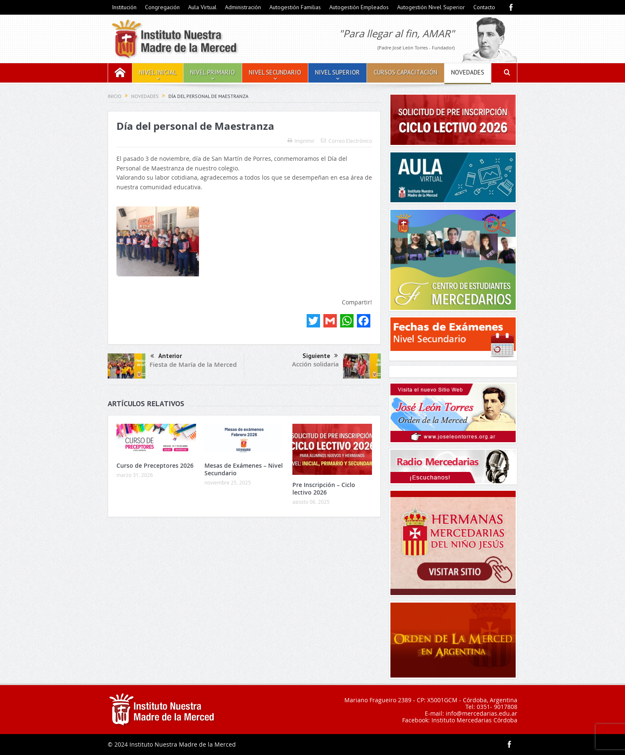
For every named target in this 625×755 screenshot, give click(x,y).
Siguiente (320, 356)
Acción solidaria (315, 364)
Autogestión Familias (295, 7)
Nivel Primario (212, 72)
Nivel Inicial (157, 72)
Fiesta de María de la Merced (193, 364)
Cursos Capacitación (405, 72)
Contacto (484, 7)
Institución (124, 7)
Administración (243, 7)
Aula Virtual (202, 7)
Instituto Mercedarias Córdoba (474, 720)
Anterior (166, 356)
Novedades (467, 72)
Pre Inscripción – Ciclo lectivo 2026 (323, 488)
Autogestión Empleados (359, 7)
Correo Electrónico (346, 140)
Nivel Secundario (275, 72)
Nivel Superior (337, 72)
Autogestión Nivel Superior (431, 7)
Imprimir (301, 140)
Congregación (162, 7)
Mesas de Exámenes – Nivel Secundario (243, 469)
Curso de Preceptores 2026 (155, 465)
